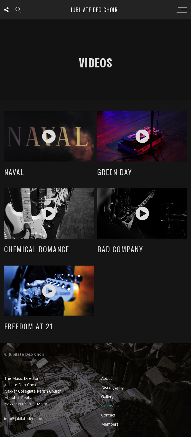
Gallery (107, 396)
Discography (112, 387)
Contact (108, 415)
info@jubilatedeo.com (24, 418)
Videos (107, 405)
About (106, 378)
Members (109, 424)
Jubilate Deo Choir (94, 10)
